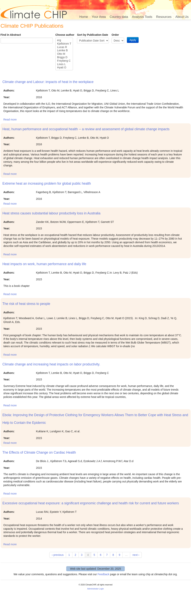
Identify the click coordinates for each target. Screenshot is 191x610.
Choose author (64, 34)
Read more (10, 119)
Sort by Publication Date (92, 34)
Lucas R (64, 47)
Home (83, 17)
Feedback (103, 574)
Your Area (99, 17)
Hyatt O (64, 67)
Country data (119, 17)
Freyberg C (64, 61)
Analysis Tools (142, 17)
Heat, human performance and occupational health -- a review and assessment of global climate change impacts (86, 129)
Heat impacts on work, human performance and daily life (44, 264)
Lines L (64, 64)
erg (64, 40)
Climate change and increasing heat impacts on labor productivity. (51, 364)
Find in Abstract (11, 34)
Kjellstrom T (64, 44)
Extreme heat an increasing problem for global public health (46, 183)
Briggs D (64, 57)
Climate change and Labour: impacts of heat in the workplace (48, 82)
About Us (182, 17)
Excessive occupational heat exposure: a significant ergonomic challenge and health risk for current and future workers (90, 503)
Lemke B (64, 50)
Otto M (64, 54)
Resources (163, 17)
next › (135, 554)
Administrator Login (95, 589)
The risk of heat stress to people (26, 304)
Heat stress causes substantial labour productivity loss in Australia (51, 213)
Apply (132, 39)
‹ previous (58, 554)
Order (115, 34)
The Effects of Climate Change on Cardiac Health (39, 452)
